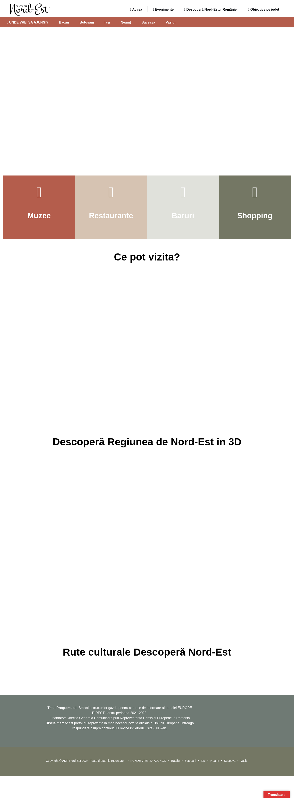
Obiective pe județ (263, 9)
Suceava (148, 22)
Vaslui (171, 22)
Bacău (64, 22)
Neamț (126, 22)
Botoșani (87, 22)
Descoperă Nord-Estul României (211, 9)
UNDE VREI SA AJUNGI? (27, 22)
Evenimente (163, 9)
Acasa (136, 9)
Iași (107, 22)
